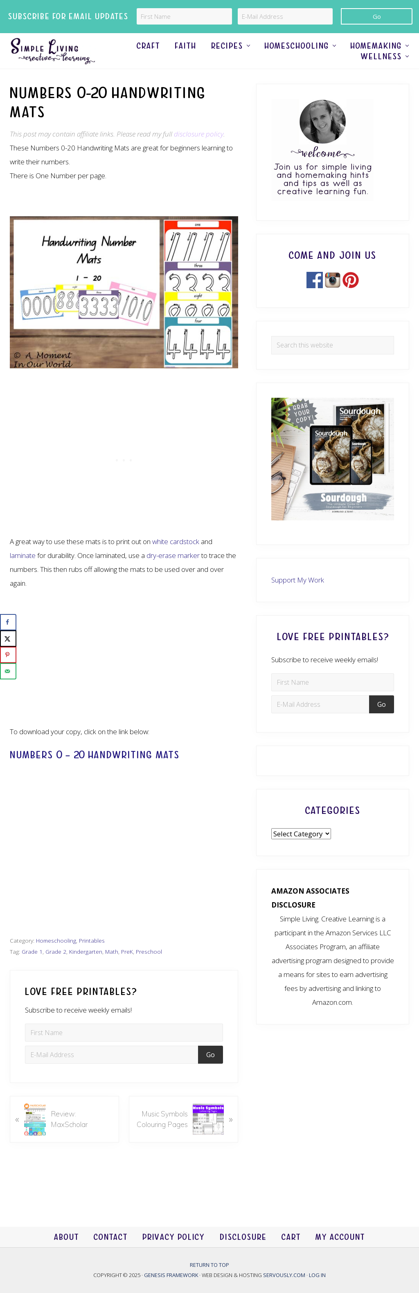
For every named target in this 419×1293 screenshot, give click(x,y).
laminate (23, 572)
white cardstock (175, 558)
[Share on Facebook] (8, 622)
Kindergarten (85, 969)
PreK (127, 969)
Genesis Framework (171, 1275)
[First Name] (184, 16)
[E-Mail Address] (285, 16)
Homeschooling (56, 957)
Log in (317, 1275)
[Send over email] (8, 671)
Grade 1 (32, 969)
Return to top (209, 1264)
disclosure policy (198, 151)
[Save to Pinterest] (8, 655)
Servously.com (284, 1275)
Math (111, 969)
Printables (92, 957)
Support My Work (297, 597)
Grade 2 (55, 969)
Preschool (149, 969)
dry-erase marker (173, 572)
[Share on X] (8, 638)
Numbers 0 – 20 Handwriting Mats (95, 772)
